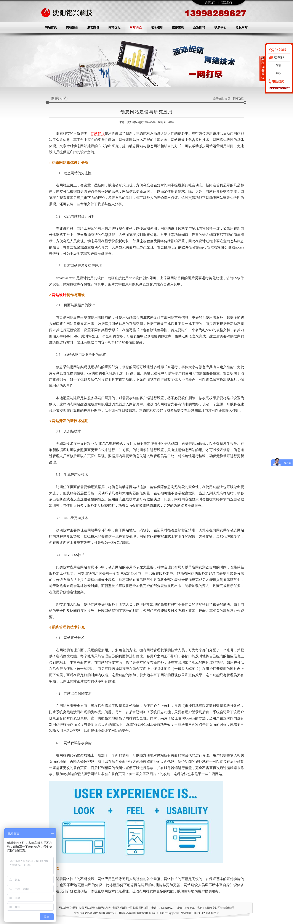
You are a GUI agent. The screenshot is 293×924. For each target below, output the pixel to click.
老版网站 (241, 27)
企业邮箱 (199, 27)
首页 (227, 98)
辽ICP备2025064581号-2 (205, 912)
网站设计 (59, 295)
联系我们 (226, 2)
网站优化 (114, 27)
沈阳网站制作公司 (122, 907)
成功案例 (93, 27)
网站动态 (136, 27)
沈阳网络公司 (141, 907)
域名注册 (157, 27)
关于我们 (210, 2)
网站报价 (72, 27)
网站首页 (51, 27)
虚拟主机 (178, 27)
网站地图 (186, 912)
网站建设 (98, 133)
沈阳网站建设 (87, 907)
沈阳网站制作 (103, 907)
